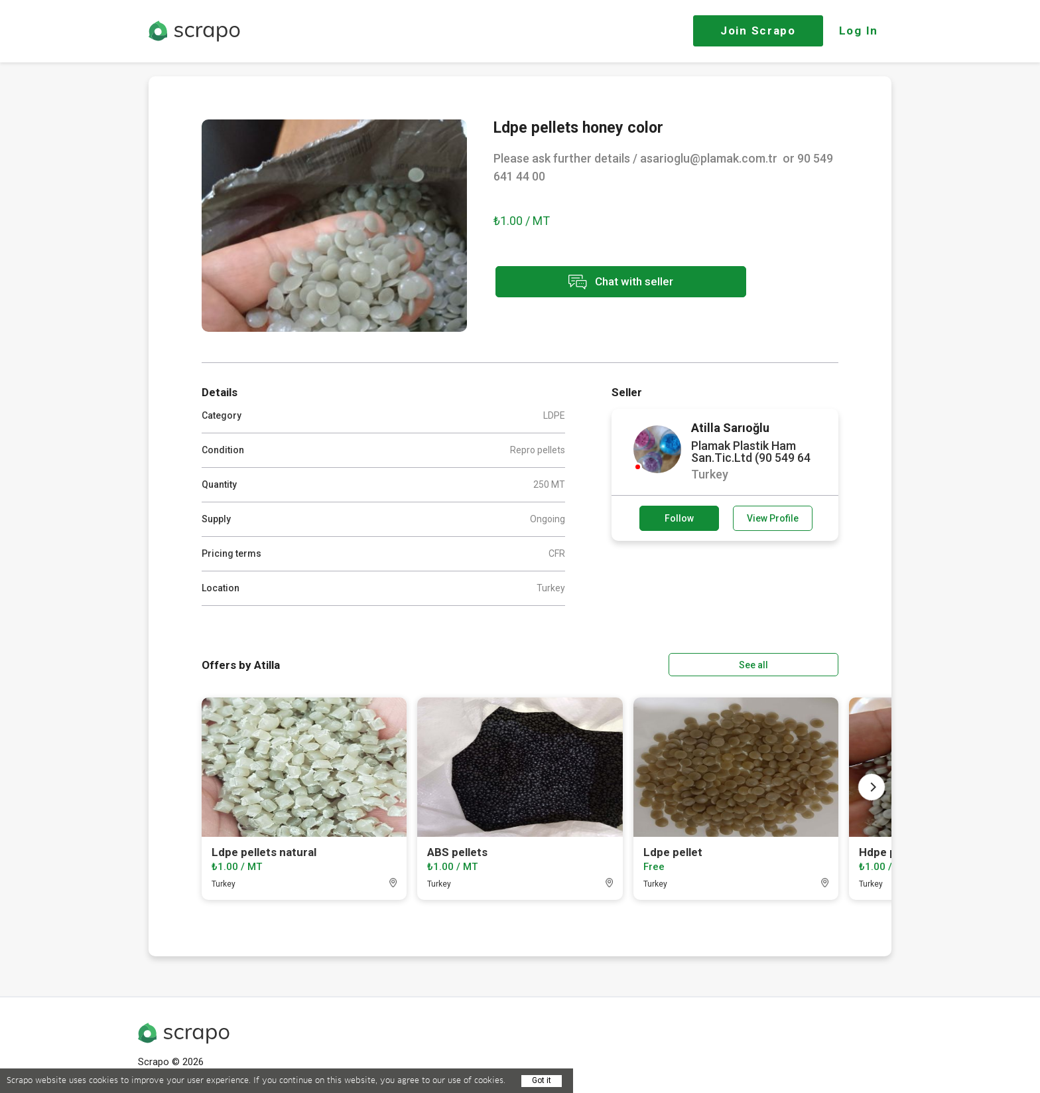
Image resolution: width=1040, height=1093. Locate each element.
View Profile (773, 518)
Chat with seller (611, 282)
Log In (858, 30)
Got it (541, 1080)
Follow (679, 518)
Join (758, 30)
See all (800, 664)
